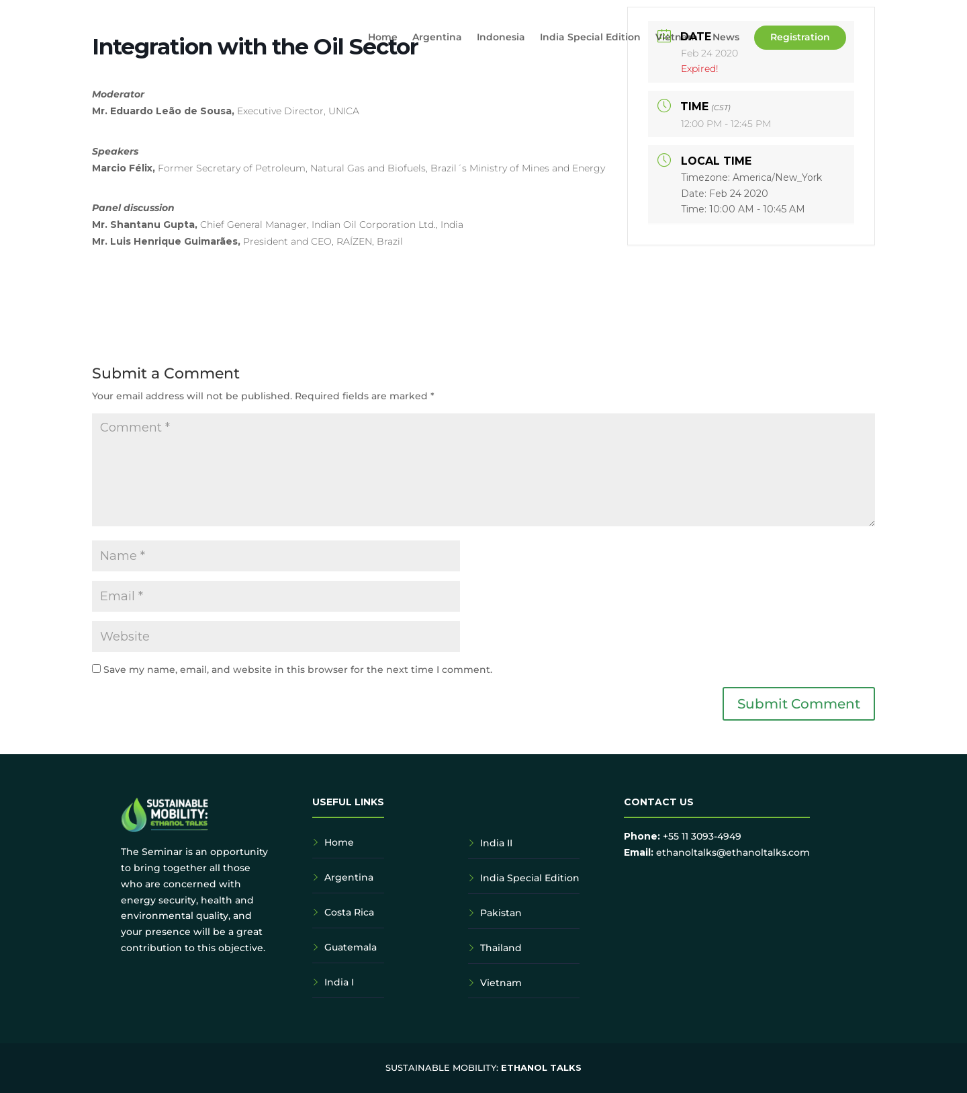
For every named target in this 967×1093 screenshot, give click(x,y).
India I (339, 982)
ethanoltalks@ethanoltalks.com (733, 852)
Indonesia (501, 37)
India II (496, 843)
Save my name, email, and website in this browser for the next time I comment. (297, 669)
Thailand (501, 948)
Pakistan (501, 913)
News (725, 37)
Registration (800, 37)
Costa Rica (349, 912)
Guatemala (350, 947)
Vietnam (676, 37)
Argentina (437, 37)
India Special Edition (590, 37)
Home (383, 37)
